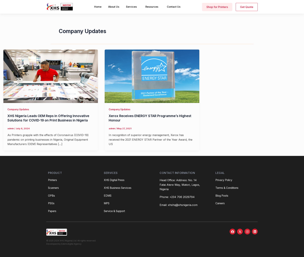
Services (131, 6)
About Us (113, 6)
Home (97, 6)
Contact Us (173, 6)
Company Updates (18, 109)
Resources (151, 6)
